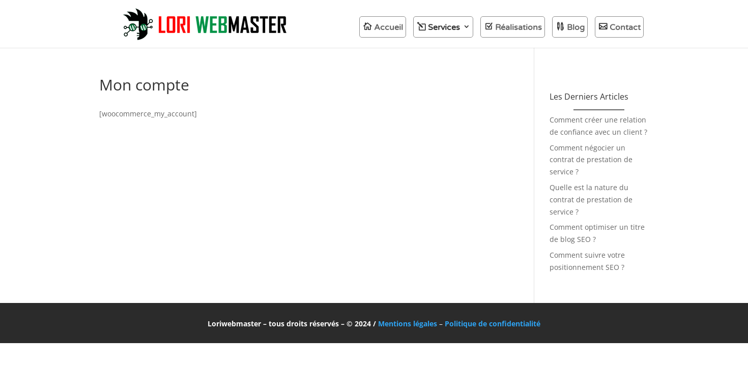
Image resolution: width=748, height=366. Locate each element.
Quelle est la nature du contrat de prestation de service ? (591, 199)
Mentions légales (407, 323)
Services (444, 28)
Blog (576, 28)
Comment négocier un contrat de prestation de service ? (591, 160)
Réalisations (518, 28)
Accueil (388, 28)
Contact (625, 28)
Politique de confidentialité (492, 323)
